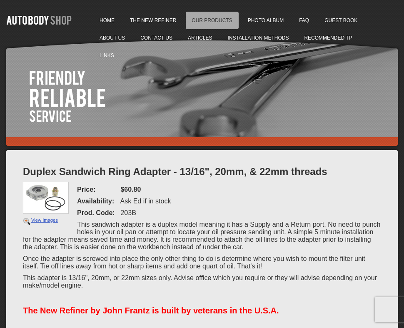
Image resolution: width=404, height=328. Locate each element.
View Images (44, 220)
